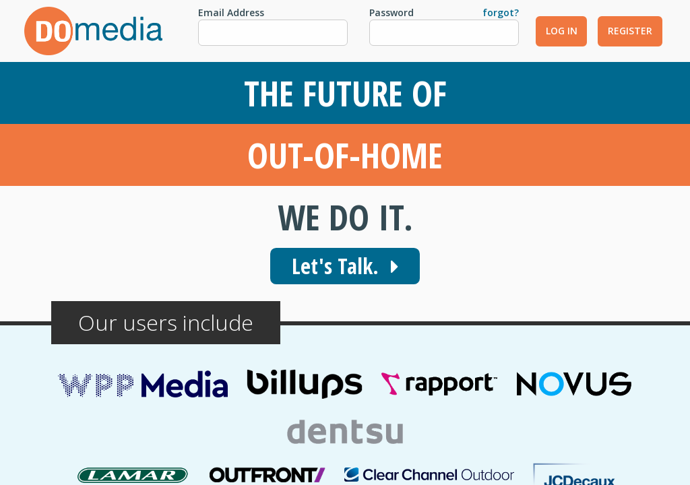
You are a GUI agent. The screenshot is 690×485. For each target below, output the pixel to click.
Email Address (231, 12)
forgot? (500, 12)
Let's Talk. (345, 265)
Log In (561, 30)
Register (630, 30)
